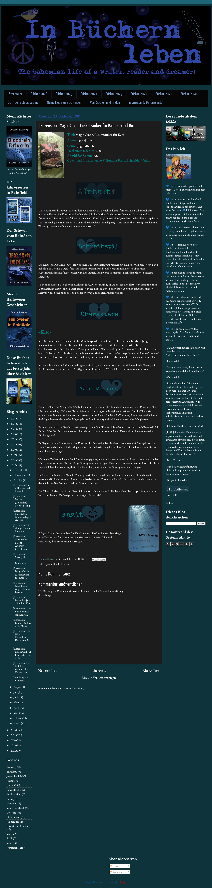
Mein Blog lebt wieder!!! (21, 679)
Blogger (123, 882)
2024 (13, 429)
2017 (13, 465)
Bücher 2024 (89, 94)
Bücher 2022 (139, 94)
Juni (16, 697)
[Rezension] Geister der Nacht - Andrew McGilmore (20, 542)
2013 (13, 745)
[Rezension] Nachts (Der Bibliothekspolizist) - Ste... (22, 515)
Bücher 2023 (114, 94)
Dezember (19, 470)
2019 (13, 455)
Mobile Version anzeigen (99, 677)
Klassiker (11, 803)
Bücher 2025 (64, 94)
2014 (13, 740)
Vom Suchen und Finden (105, 103)
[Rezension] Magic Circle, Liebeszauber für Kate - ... (21, 573)
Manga (10, 834)
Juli (16, 692)
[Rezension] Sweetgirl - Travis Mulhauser (20, 558)
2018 (13, 460)
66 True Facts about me (23, 103)
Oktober (18, 480)
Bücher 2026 (39, 94)
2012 (13, 750)
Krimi (9, 780)
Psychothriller (13, 794)
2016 (13, 730)
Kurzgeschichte (14, 847)
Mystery (10, 843)
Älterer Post (151, 670)
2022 (13, 439)
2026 (13, 418)
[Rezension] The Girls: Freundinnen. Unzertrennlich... (22, 637)
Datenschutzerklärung (111, 591)
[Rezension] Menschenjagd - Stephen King (22, 600)
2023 (13, 434)
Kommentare (118, 872)
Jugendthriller (13, 789)
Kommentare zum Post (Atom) (67, 688)
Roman (65, 564)
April (17, 707)
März (16, 713)
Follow (169, 503)
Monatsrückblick (15, 808)
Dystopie (11, 812)
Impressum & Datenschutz (145, 103)
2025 (13, 423)
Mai (16, 702)
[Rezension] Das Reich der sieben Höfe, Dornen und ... (21, 667)
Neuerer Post (47, 670)
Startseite (15, 94)
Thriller (10, 771)
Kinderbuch (12, 821)
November (20, 475)
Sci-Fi (9, 838)
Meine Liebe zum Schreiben (64, 103)
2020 (13, 449)
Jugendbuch (53, 564)
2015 (13, 735)
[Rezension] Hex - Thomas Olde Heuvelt (22, 488)
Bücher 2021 (164, 94)
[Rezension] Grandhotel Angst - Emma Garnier (21, 587)
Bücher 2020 (189, 94)
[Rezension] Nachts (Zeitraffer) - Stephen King (21, 501)
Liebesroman (13, 817)
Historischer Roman (17, 826)
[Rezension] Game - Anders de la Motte (22, 623)
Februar (18, 718)
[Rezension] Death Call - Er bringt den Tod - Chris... (22, 653)
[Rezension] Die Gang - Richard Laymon (22, 528)
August (18, 687)
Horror (10, 785)
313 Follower (177, 489)
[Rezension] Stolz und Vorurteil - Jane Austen (22, 611)
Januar (17, 723)
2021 (13, 444)
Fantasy (10, 799)
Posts (114, 866)
